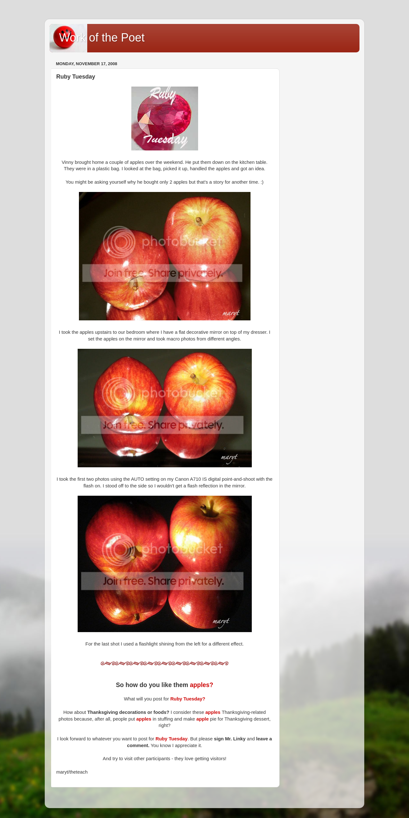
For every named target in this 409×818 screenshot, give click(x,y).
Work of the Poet (101, 37)
